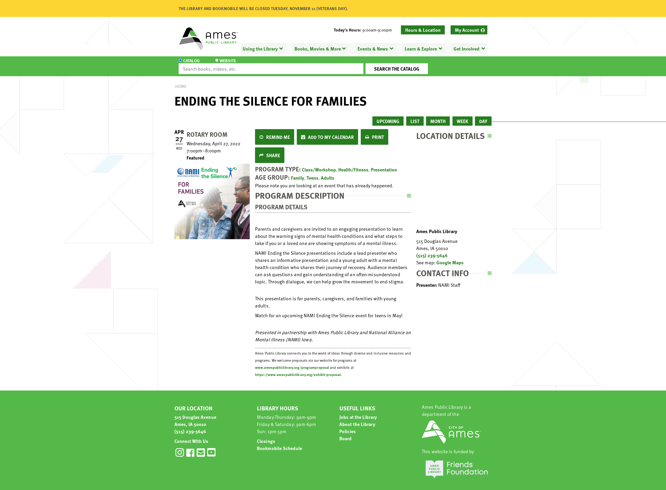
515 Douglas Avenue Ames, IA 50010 (195, 416)
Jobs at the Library (358, 412)
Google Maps (450, 257)
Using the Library (260, 48)
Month (438, 116)
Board (345, 433)
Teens (312, 172)
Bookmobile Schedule (279, 443)
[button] (365, 29)
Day (483, 116)
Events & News (373, 48)
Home (180, 81)
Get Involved (466, 48)
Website (223, 64)
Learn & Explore (421, 48)
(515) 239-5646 (432, 250)
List (414, 116)
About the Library (357, 419)
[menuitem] (469, 29)
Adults (327, 172)
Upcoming (388, 116)
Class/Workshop (319, 164)
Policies (347, 426)
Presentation (384, 164)
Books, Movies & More (317, 48)
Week (462, 116)
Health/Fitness (353, 164)
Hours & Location (423, 29)
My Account (467, 29)
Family (297, 172)
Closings (266, 436)
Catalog (191, 64)
